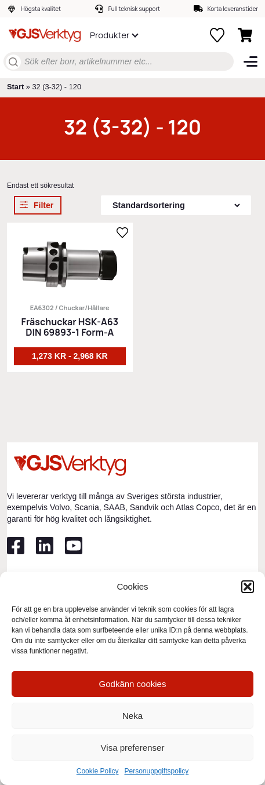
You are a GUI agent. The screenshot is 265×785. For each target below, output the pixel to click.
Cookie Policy (98, 771)
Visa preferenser (133, 748)
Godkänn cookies (132, 684)
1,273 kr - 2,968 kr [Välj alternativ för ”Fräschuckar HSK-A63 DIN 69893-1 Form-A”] (70, 356)
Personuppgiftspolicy (156, 771)
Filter (43, 205)
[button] (247, 587)
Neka (132, 716)
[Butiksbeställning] (176, 205)
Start (15, 86)
